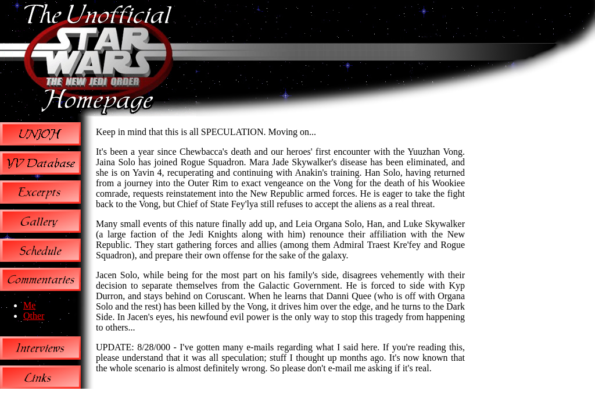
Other (33, 316)
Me (29, 305)
